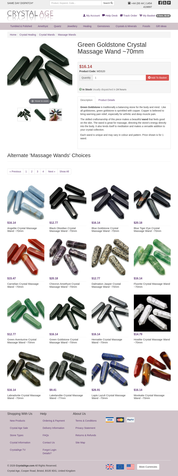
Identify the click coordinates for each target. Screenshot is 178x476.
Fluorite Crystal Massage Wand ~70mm (152, 285)
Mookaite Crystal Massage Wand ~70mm (149, 397)
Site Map (80, 442)
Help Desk (110, 15)
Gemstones (103, 26)
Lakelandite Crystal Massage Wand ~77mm (66, 397)
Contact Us (49, 442)
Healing (87, 26)
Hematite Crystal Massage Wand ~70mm (107, 341)
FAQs (46, 435)
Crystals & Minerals (126, 26)
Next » (51, 171)
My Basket (155, 15)
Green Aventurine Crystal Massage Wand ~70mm (21, 341)
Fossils (146, 26)
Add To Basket (157, 77)
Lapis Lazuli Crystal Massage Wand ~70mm (109, 397)
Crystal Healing (27, 34)
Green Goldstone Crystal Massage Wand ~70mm (64, 341)
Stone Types (16, 435)
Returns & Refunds (85, 435)
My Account (91, 15)
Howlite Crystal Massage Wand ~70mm (152, 341)
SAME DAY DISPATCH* (20, 3)
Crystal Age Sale (19, 428)
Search (107, 3)
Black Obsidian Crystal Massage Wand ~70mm (63, 230)
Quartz (57, 26)
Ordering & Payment (54, 420)
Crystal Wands (47, 34)
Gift (161, 26)
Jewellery (72, 26)
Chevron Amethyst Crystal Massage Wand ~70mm (65, 285)
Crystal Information (20, 442)
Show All (64, 171)
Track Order (128, 15)
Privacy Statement (85, 428)
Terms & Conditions (85, 420)
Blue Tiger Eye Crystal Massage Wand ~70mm (147, 230)
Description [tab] (86, 100)
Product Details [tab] (106, 100)
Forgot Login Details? (49, 451)
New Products (17, 420)
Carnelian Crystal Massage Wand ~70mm (23, 285)
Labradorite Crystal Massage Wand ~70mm (24, 397)
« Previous (15, 171)
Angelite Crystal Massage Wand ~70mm (22, 230)
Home (13, 34)
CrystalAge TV (18, 449)
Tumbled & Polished (21, 26)
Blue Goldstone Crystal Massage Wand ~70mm (105, 230)
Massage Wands (67, 34)
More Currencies (148, 466)
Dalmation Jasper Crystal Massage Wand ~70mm (106, 285)
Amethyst (43, 26)
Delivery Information (53, 428)
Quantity (86, 77)
